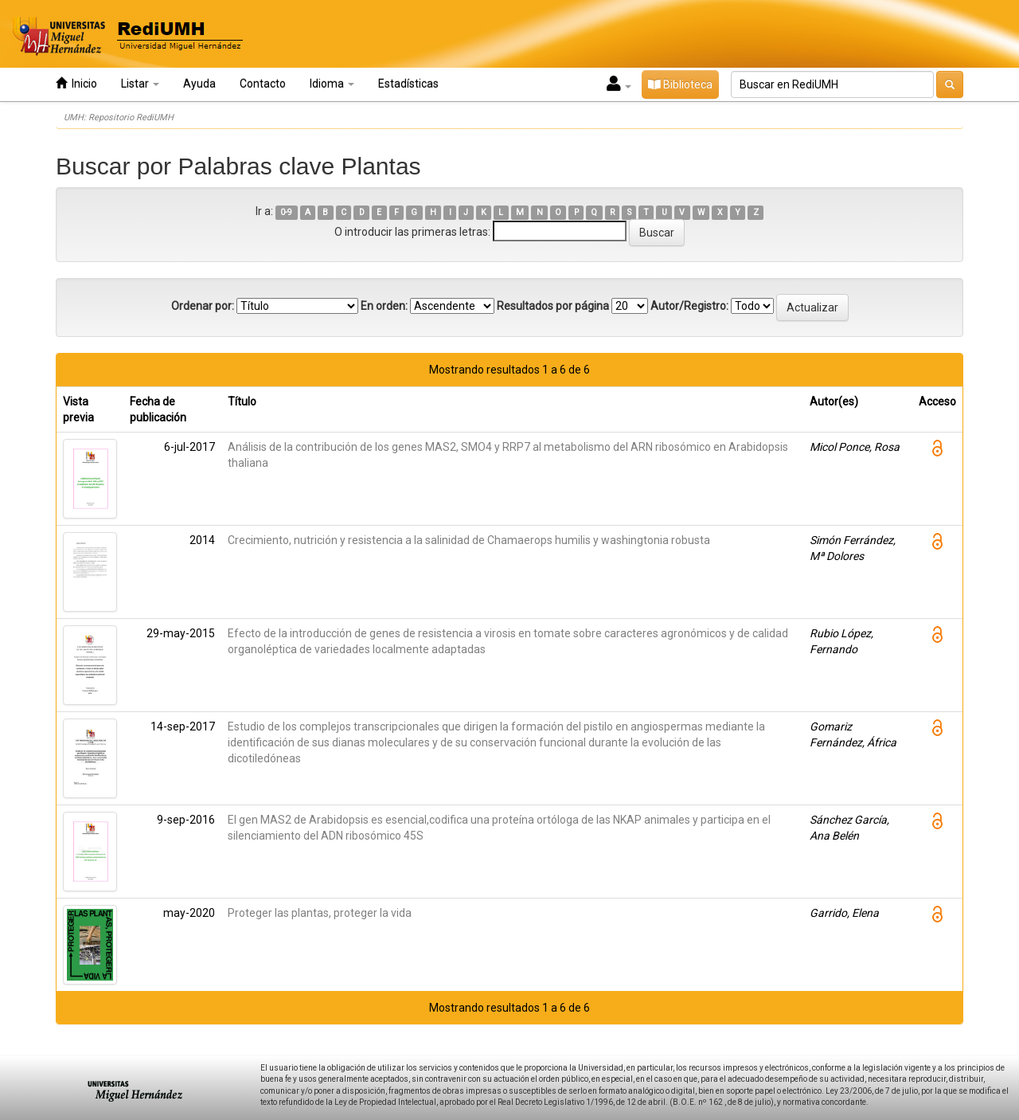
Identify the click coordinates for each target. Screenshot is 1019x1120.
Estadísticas (408, 83)
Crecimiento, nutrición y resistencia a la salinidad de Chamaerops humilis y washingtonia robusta (469, 540)
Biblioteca (680, 84)
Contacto (263, 83)
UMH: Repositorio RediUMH (119, 117)
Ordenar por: (202, 306)
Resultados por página (553, 306)
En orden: (384, 306)
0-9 (286, 212)
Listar (140, 83)
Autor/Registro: (689, 306)
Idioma (332, 83)
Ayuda (199, 83)
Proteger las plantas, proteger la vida (320, 913)
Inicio (76, 83)
